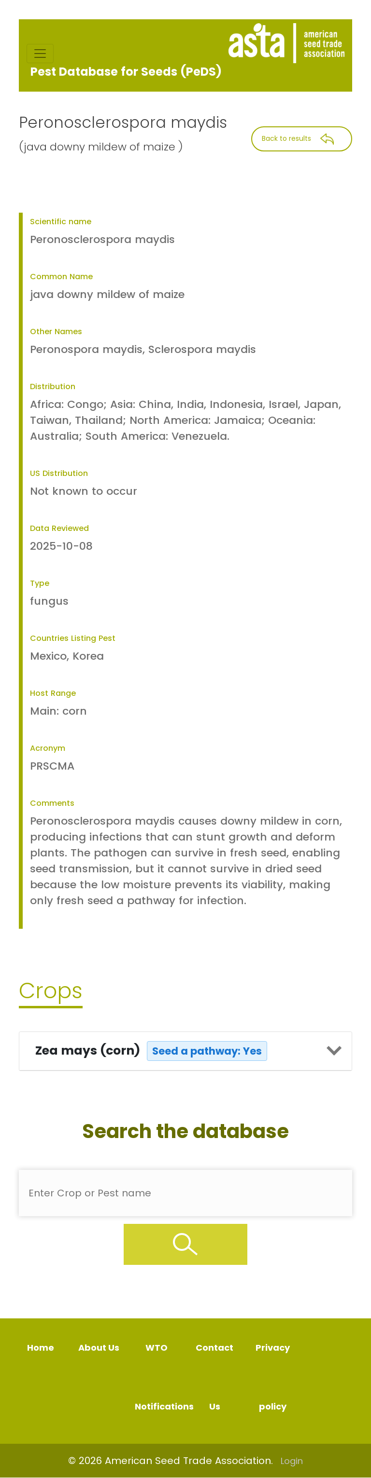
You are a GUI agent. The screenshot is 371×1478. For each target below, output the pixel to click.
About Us (98, 1348)
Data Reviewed (59, 528)
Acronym (47, 748)
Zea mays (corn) (151, 1051)
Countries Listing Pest (72, 638)
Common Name (61, 276)
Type (39, 583)
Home (40, 1348)
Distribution (52, 386)
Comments (52, 803)
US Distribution (59, 473)
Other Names (56, 331)
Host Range (53, 693)
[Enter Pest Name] (185, 1193)
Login (292, 1461)
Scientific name (60, 221)
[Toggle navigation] (40, 53)
